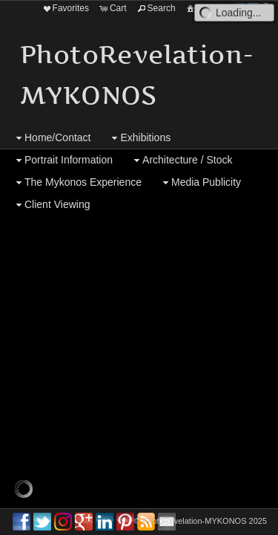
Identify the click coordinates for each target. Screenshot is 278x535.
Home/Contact (51, 138)
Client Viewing (51, 204)
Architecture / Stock (181, 160)
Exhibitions (139, 138)
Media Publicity (200, 182)
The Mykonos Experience (77, 182)
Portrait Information (63, 160)
